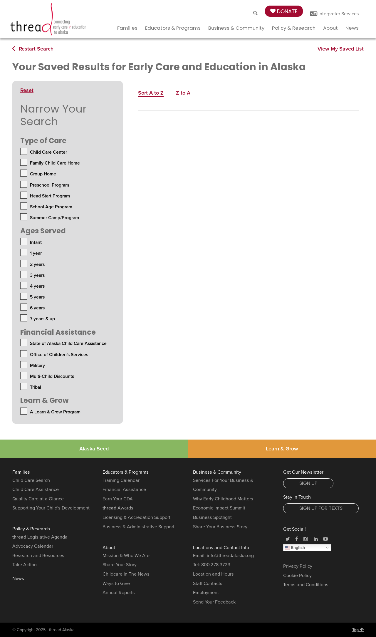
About (330, 27)
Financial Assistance (124, 489)
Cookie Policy (297, 576)
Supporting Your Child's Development (51, 508)
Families (127, 27)
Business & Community (236, 27)
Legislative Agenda (40, 537)
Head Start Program (50, 196)
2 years (37, 264)
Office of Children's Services (59, 354)
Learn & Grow (282, 448)
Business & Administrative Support (138, 527)
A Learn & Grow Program (55, 412)
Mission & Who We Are (126, 556)
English (295, 547)
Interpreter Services (334, 14)
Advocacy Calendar (32, 546)
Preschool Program (49, 185)
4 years (37, 286)
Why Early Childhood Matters (223, 499)
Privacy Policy (297, 566)
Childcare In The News (126, 574)
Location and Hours (213, 574)
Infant (36, 242)
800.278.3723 (215, 565)
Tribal (35, 387)
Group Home (43, 174)
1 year (36, 253)
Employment (206, 593)
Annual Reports (119, 593)
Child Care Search (31, 480)
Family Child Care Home (55, 163)
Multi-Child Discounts (52, 376)
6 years (37, 308)
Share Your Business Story (220, 527)
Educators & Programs (173, 27)
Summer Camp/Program (54, 217)
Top (358, 629)
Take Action (24, 565)
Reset (26, 90)
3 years (37, 275)
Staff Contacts (207, 583)
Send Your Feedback (214, 602)
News (352, 27)
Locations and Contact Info (221, 548)
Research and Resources (38, 556)
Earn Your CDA (118, 499)
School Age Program (51, 206)
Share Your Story (120, 565)
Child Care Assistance (35, 489)
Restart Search (32, 49)
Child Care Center (48, 152)
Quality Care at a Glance (38, 499)
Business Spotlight (212, 517)
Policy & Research (293, 27)
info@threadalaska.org (230, 556)
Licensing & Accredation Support (136, 517)
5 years (37, 297)
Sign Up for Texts (321, 508)
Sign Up (308, 483)
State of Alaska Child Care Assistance (68, 343)
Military (37, 365)
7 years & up (42, 318)
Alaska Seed (94, 448)
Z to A (183, 93)
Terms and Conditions (305, 585)
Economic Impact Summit (219, 508)
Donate (284, 11)
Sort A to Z (151, 93)
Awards (118, 508)
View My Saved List (341, 49)
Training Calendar (121, 480)
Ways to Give (116, 583)
